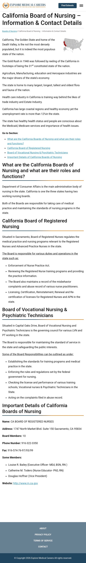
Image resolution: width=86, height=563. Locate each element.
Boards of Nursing (9, 31)
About (43, 528)
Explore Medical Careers (42, 558)
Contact (43, 546)
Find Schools (67, 5)
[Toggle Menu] (81, 6)
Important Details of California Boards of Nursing (34, 157)
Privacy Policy (43, 534)
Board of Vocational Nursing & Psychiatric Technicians (37, 152)
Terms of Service (42, 540)
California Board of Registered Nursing (28, 148)
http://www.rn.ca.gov (25, 483)
